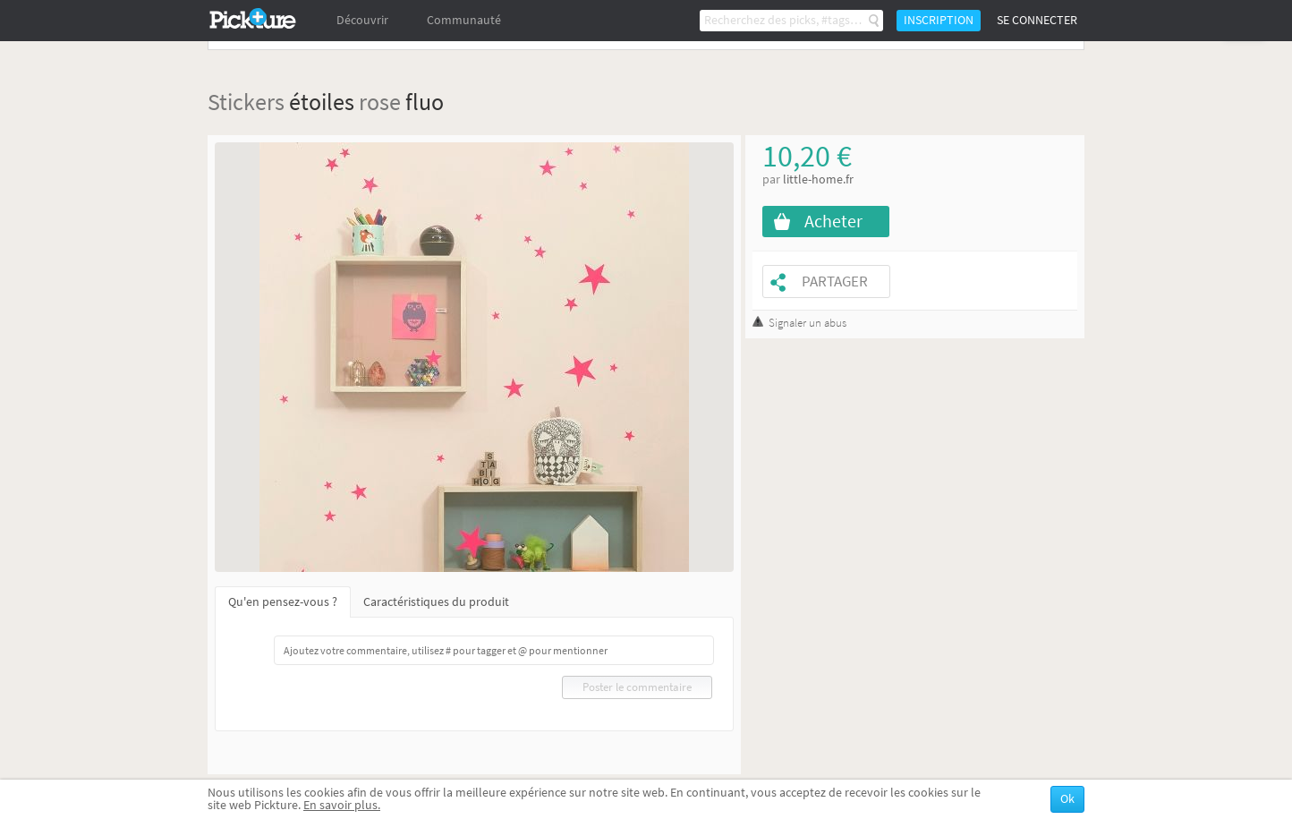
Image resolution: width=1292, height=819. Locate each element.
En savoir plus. (341, 805)
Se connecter (1037, 20)
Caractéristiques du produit (436, 601)
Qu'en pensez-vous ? (282, 601)
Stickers (246, 101)
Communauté (464, 20)
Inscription (938, 20)
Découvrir (362, 20)
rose (380, 101)
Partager (835, 281)
